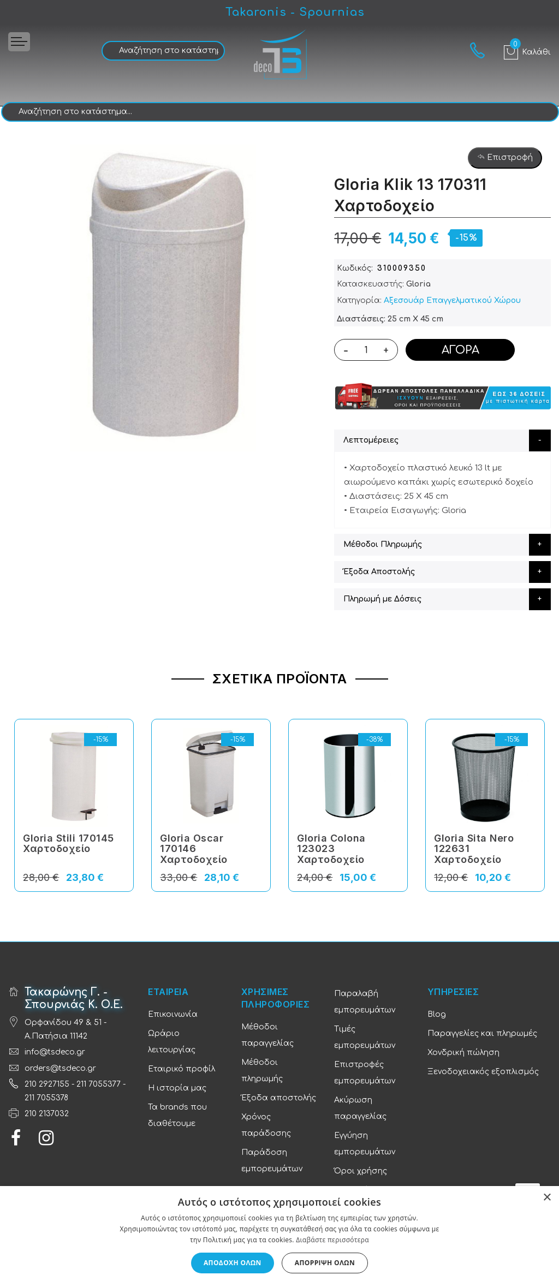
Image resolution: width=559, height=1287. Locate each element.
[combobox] (163, 50)
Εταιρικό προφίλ (181, 1069)
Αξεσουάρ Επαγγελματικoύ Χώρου (452, 300)
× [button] (547, 1198)
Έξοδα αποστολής (278, 1098)
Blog (436, 1014)
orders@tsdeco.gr (60, 1068)
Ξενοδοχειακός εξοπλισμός (483, 1072)
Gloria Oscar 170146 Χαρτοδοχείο (194, 849)
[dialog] (279, 1236)
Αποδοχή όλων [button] (232, 1262)
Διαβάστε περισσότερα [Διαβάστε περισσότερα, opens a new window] (332, 1239)
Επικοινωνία (173, 1014)
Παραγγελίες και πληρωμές (482, 1033)
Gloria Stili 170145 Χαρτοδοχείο (68, 843)
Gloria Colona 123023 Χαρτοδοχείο (331, 849)
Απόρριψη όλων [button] (325, 1262)
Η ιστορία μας (177, 1088)
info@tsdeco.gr (55, 1052)
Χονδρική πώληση (463, 1052)
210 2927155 (47, 1084)
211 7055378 (46, 1098)
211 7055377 (98, 1084)
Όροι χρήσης (360, 1171)
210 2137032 (47, 1114)
